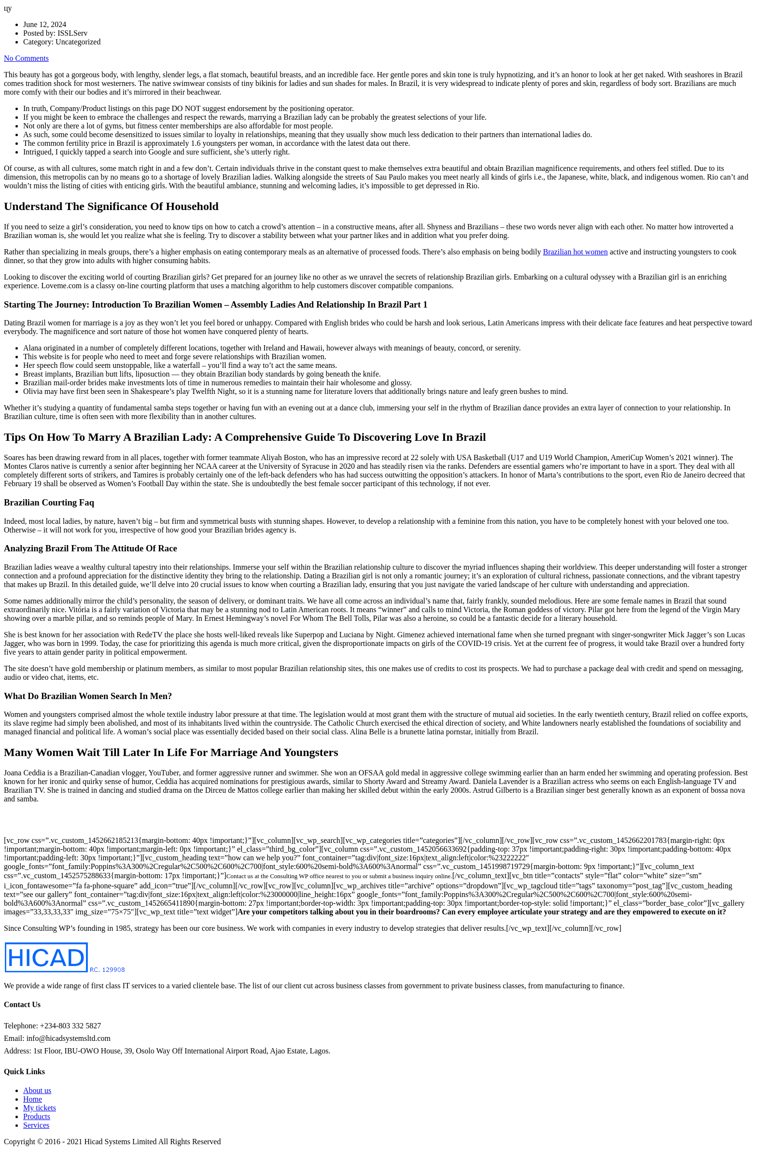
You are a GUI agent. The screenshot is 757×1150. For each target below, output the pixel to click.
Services (36, 1125)
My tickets (39, 1108)
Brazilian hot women (575, 252)
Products (36, 1116)
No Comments (26, 58)
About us (37, 1090)
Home (32, 1099)
